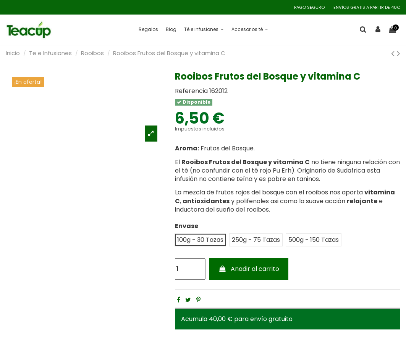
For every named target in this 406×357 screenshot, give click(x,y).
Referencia (191, 91)
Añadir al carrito (249, 268)
